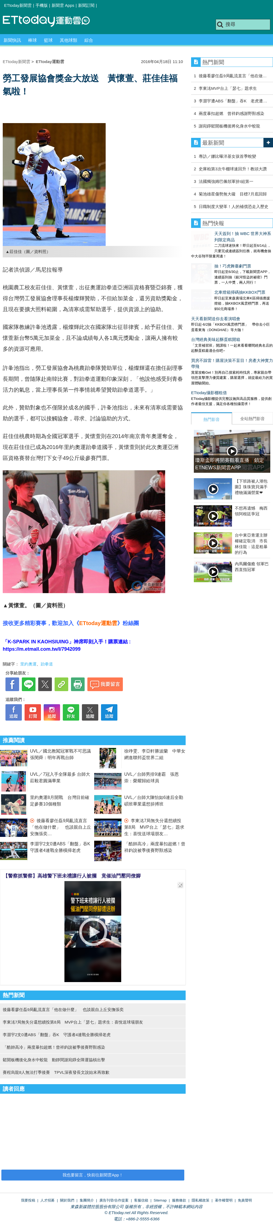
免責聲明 (245, 1200)
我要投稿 (28, 1200)
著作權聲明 (224, 1200)
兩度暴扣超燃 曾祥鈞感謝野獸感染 (231, 113)
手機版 (41, 5)
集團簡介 (87, 1200)
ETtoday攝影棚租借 (209, 370)
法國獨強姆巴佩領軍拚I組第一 (226, 181)
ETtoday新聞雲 (18, 5)
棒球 (32, 40)
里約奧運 (28, 664)
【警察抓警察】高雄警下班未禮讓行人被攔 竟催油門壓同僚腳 (72, 876)
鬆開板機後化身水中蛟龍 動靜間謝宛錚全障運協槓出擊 (54, 1059)
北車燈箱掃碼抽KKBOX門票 (216, 275)
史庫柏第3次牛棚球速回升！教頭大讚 (232, 168)
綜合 (88, 40)
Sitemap (160, 1200)
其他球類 (68, 40)
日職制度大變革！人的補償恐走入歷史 (233, 206)
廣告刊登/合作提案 (114, 1200)
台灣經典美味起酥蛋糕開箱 (215, 317)
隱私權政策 (200, 1200)
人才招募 (47, 1200)
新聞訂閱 (86, 5)
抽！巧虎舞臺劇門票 (209, 254)
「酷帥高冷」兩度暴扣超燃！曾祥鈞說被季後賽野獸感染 (54, 1047)
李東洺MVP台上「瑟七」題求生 (228, 88)
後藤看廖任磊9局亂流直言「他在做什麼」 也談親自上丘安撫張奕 (60, 827)
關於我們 (67, 1200)
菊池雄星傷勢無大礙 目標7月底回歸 (232, 194)
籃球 (48, 40)
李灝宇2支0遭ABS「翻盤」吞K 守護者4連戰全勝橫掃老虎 (57, 1034)
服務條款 (179, 1200)
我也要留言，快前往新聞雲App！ (93, 1175)
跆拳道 (47, 664)
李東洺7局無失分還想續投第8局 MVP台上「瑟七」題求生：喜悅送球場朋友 (154, 827)
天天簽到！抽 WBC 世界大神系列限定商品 (229, 233)
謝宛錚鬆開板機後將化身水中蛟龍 (229, 126)
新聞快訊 (12, 40)
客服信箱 (141, 1200)
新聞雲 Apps (63, 5)
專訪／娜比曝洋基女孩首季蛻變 (227, 156)
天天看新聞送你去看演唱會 (215, 296)
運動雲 (50, 21)
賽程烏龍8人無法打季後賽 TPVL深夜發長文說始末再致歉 (56, 1072)
